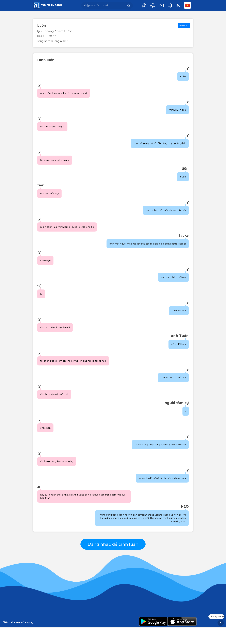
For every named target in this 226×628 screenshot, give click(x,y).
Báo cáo (183, 25)
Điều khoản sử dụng (18, 623)
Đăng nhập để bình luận (113, 544)
